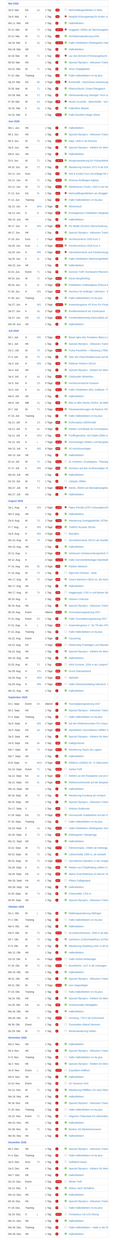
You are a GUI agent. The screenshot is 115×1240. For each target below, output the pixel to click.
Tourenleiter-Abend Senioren (84, 1024)
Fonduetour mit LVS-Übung (84, 1214)
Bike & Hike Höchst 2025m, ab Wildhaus (91, 402)
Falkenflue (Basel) (79, 108)
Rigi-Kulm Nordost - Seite (83, 573)
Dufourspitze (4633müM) (82, 422)
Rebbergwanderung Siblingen (85, 913)
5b (38, 82)
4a (38, 10)
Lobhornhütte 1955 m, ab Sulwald (87, 854)
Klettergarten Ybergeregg (83, 834)
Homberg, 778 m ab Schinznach (86, 1018)
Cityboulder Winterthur (81, 376)
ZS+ (39, 671)
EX (38, 618)
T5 (38, 357)
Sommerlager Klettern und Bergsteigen (90, 442)
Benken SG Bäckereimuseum (85, 1129)
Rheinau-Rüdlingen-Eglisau (84, 180)
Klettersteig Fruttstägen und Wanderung (91, 645)
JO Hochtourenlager (80, 448)
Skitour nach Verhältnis (81, 1188)
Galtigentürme (76, 743)
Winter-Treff (75, 1181)
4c (38, 285)
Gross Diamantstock (80, 671)
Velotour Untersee (79, 599)
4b (38, 743)
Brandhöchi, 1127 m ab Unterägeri (88, 965)
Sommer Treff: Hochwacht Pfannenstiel (90, 271)
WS (39, 252)
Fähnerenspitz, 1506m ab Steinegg (88, 847)
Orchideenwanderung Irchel (84, 36)
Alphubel (73, 677)
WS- (39, 226)
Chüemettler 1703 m (80, 893)
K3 (38, 101)
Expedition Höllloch (79, 1070)
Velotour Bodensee (79, 808)
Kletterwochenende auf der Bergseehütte (91, 782)
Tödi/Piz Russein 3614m (82, 527)
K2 (38, 317)
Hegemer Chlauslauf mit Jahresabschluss (91, 1116)
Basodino (74, 533)
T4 (38, 29)
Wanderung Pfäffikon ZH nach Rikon (89, 1090)
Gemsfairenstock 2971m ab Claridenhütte (91, 540)
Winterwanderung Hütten (82, 1031)
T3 (38, 481)
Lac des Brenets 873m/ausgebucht (88, 55)
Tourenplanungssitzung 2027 (84, 612)
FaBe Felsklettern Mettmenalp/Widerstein (91, 258)
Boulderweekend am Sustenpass (87, 311)
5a (38, 429)
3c (38, 258)
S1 (38, 402)
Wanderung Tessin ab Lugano (85, 749)
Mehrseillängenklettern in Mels (85, 10)
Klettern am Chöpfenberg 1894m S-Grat (91, 867)
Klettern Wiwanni (78, 566)
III (38, 213)
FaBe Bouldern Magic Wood (84, 114)
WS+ (39, 206)
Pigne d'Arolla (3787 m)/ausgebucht (88, 507)
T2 (38, 55)
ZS (38, 383)
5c (38, 193)
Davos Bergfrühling (79, 278)
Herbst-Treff (75, 769)
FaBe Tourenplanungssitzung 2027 (88, 618)
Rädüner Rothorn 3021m (82, 363)
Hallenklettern (76, 23)
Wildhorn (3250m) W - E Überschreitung (91, 762)
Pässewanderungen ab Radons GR (88, 409)
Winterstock (75, 206)
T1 (38, 36)
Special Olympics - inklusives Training (89, 62)
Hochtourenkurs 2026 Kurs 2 (84, 245)
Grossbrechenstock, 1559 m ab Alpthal (90, 933)
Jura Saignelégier (78, 985)
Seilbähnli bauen (78, 1162)
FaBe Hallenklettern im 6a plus (86, 75)
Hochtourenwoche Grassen (84, 383)
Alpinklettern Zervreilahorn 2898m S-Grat (91, 730)
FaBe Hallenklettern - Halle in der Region (91, 1227)
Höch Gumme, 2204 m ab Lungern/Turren (92, 664)
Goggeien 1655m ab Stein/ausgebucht (90, 29)
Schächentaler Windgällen (83, 1004)
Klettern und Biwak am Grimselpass (88, 429)
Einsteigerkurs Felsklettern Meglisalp (89, 213)
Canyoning (75, 638)
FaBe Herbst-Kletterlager (82, 959)
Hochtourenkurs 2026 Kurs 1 (84, 239)
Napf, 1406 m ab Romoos (83, 141)
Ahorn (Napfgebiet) (79, 69)
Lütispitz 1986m (77, 481)
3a (38, 42)
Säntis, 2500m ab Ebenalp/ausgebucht (90, 487)
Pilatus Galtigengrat (79, 880)
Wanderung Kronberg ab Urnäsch (87, 795)
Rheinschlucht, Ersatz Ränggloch (87, 88)
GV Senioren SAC (79, 1083)
